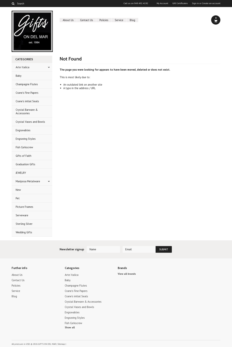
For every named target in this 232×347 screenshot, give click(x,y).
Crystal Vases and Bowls (30, 121)
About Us (68, 20)
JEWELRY (21, 173)
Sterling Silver (24, 224)
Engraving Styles (26, 139)
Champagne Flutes (27, 84)
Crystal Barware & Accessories (27, 111)
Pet (18, 198)
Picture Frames (24, 207)
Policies (103, 20)
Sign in (195, 3)
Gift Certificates (180, 3)
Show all (70, 327)
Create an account (211, 3)
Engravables (23, 130)
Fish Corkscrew (24, 147)
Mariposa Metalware (28, 181)
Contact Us (86, 20)
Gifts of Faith (23, 156)
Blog (132, 20)
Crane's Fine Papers (27, 92)
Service (119, 20)
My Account (162, 3)
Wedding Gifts (24, 232)
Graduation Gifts (25, 164)
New (18, 190)
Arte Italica (22, 67)
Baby (18, 75)
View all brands (127, 273)
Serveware (22, 215)
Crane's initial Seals (27, 101)
